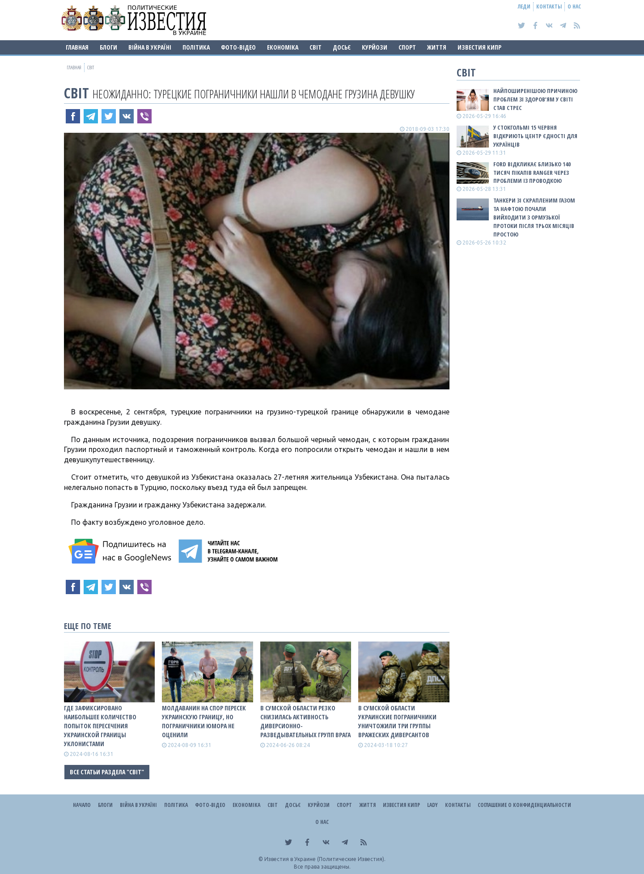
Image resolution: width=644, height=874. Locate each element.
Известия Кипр (479, 47)
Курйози (374, 47)
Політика (196, 47)
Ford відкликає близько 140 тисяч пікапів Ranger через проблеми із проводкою (532, 172)
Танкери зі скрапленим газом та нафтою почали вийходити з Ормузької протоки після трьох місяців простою (534, 217)
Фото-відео (238, 47)
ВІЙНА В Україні (149, 47)
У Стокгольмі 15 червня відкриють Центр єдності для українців (535, 135)
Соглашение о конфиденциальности (524, 805)
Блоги (108, 47)
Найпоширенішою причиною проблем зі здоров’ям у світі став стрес (535, 99)
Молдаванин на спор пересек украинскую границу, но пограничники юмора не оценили (204, 721)
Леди (524, 6)
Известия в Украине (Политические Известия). (325, 859)
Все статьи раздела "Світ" (107, 772)
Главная (77, 47)
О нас (574, 6)
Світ (315, 47)
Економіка (282, 47)
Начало (82, 805)
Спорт (407, 47)
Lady (432, 805)
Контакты (549, 6)
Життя (436, 47)
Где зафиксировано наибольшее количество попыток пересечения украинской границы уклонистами (100, 726)
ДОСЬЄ (342, 47)
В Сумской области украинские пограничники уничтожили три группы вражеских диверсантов (397, 721)
